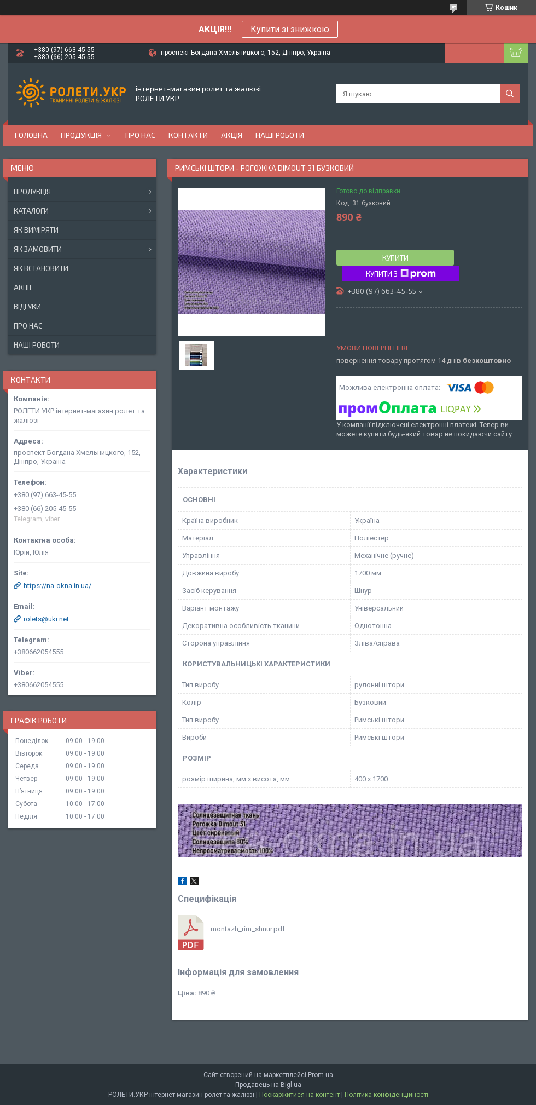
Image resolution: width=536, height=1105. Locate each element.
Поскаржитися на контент (299, 1094)
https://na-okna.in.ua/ (57, 586)
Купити (395, 258)
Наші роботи (279, 135)
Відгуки (27, 306)
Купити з (401, 274)
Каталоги (31, 210)
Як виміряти (36, 230)
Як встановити (41, 268)
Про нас (140, 135)
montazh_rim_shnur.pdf (248, 929)
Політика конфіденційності (386, 1094)
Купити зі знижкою (289, 29)
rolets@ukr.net (46, 619)
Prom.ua (320, 1075)
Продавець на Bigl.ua (268, 1085)
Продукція (81, 135)
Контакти (188, 135)
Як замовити (38, 249)
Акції (22, 287)
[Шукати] (510, 93)
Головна (31, 135)
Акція (231, 135)
